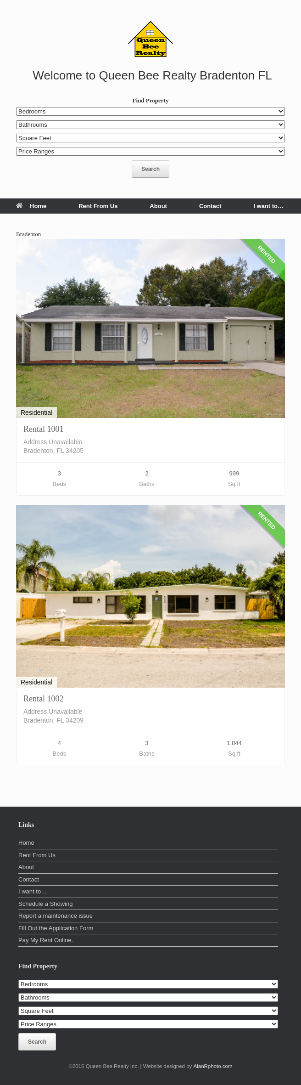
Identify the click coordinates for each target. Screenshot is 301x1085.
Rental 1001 (43, 429)
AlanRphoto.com (213, 1066)
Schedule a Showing (45, 903)
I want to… (268, 206)
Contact (210, 206)
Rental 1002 (43, 698)
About (158, 206)
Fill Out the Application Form (55, 928)
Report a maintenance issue (55, 915)
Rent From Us (97, 206)
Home (31, 206)
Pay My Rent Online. (45, 940)
